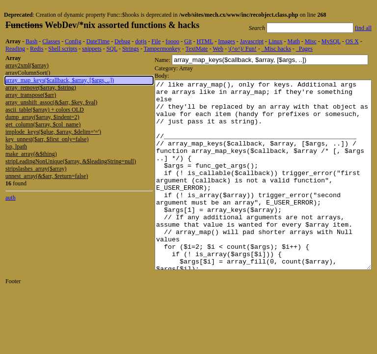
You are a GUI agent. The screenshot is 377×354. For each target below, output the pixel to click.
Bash (31, 41)
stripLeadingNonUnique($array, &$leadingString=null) (70, 161)
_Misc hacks (276, 48)
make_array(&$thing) (31, 153)
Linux (276, 41)
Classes (51, 41)
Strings (130, 48)
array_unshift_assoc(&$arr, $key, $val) (51, 102)
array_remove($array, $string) (40, 87)
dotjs (140, 41)
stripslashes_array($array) (36, 168)
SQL (112, 48)
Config (73, 41)
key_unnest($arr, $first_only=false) (47, 139)
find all (363, 28)
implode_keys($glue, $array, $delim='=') (53, 131)
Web (218, 48)
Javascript (252, 41)
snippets (91, 48)
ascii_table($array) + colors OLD (44, 109)
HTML (205, 41)
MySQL (331, 41)
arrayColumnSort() (27, 72)
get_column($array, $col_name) (43, 124)
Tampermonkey (162, 48)
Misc (311, 41)
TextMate (197, 48)
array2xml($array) (27, 65)
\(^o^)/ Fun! (242, 48)
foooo (172, 41)
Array (13, 41)
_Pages (304, 48)
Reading (15, 48)
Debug (122, 41)
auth (10, 197)
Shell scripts (62, 48)
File (156, 41)
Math (293, 41)
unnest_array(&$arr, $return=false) (46, 176)
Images (226, 41)
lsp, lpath (16, 146)
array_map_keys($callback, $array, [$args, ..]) (59, 80)
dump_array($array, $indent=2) (42, 117)
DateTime (98, 41)
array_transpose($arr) (30, 94)
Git (187, 41)
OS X (352, 41)
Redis (36, 48)
